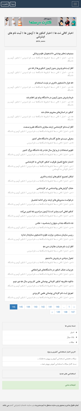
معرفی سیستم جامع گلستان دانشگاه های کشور (52, 139)
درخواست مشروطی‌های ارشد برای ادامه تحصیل (52, 200)
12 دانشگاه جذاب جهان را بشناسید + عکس (54, 223)
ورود (12, 4)
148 (65, 312)
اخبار (64, 58)
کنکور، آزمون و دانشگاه (16, 131)
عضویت (5, 4)
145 (21, 307)
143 (35, 307)
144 (28, 307)
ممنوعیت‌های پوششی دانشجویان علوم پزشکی (53, 54)
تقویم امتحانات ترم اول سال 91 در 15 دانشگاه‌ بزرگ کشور (47, 150)
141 (50, 307)
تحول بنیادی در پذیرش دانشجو (59, 258)
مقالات (73, 342)
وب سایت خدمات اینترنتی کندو (22, 405)
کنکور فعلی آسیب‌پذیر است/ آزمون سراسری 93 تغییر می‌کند (46, 212)
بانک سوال (72, 337)
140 (57, 307)
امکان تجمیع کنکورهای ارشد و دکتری (56, 177)
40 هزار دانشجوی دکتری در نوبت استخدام (54, 83)
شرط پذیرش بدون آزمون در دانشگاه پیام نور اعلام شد (49, 98)
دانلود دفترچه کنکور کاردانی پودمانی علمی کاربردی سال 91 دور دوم (43, 282)
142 (43, 307)
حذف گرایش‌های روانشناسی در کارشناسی (55, 188)
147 (73, 312)
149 (58, 312)
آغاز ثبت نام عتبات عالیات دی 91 (58, 247)
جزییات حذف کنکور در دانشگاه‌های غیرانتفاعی (52, 270)
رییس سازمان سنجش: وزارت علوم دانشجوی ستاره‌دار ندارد (47, 235)
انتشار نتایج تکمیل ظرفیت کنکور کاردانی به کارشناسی (49, 162)
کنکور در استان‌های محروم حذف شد (57, 112)
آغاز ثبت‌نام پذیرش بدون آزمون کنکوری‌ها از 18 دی (50, 68)
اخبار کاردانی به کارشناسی (62, 169)
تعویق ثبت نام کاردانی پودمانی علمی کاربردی (53, 293)
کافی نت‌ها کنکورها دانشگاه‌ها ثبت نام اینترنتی (41, 58)
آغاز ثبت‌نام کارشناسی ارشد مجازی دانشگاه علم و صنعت (48, 127)
